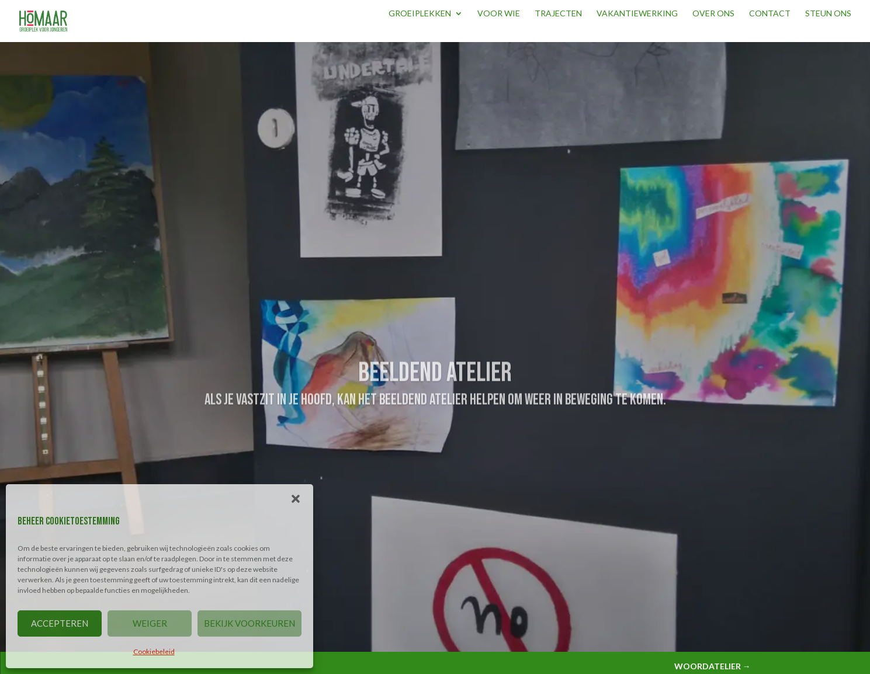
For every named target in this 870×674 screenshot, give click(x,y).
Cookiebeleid (154, 651)
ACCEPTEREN (59, 623)
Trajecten (558, 13)
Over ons (713, 13)
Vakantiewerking (637, 13)
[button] (295, 499)
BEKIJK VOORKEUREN (249, 623)
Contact (770, 13)
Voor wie (498, 13)
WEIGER (150, 623)
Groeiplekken (420, 13)
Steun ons (828, 13)
